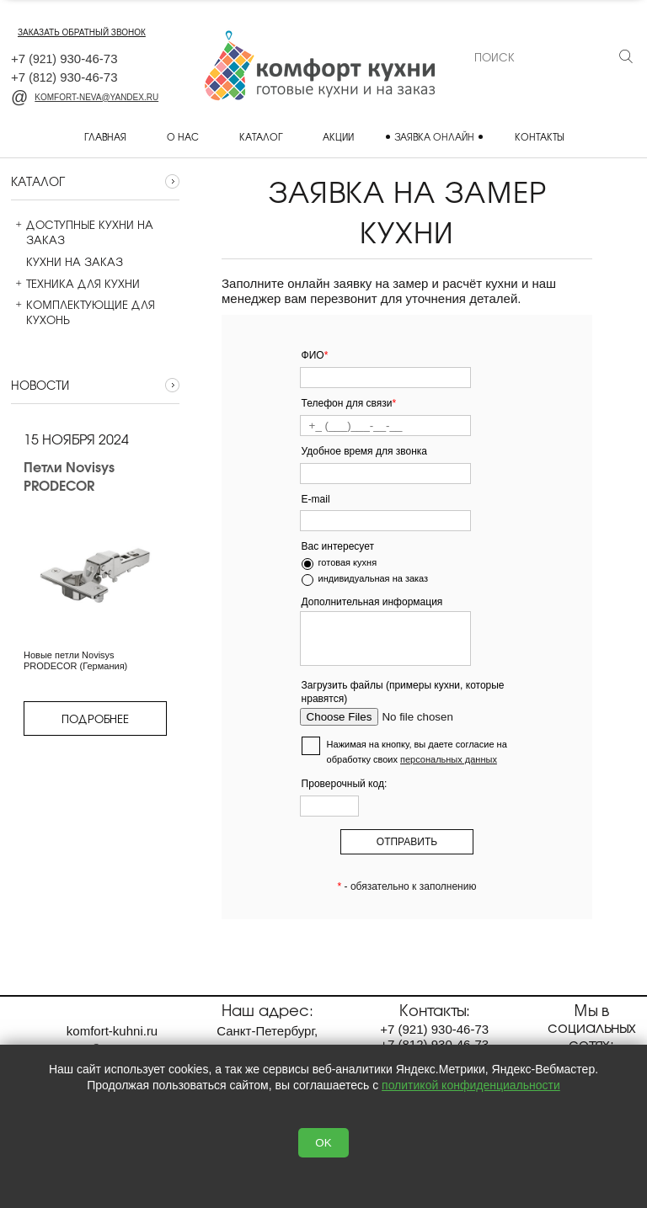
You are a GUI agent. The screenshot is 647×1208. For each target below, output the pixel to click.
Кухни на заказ (67, 261)
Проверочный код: (345, 784)
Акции (338, 136)
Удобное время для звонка (364, 451)
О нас (183, 136)
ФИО (315, 355)
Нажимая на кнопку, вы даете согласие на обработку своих (417, 751)
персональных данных (448, 759)
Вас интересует (338, 546)
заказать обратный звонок (82, 32)
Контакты (539, 136)
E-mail (316, 499)
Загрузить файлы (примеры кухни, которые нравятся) (403, 692)
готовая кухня (347, 562)
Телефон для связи (349, 403)
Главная (105, 136)
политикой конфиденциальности (471, 1085)
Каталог (260, 136)
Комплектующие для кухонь (83, 312)
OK (323, 1142)
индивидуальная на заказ (373, 578)
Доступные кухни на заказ (82, 232)
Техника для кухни (75, 283)
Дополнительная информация (372, 602)
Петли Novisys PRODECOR (69, 476)
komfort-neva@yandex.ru (84, 97)
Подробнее (95, 718)
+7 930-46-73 (64, 58)
